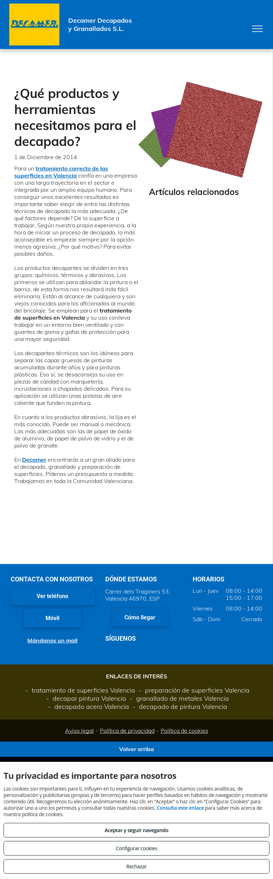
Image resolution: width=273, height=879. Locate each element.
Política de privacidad (127, 730)
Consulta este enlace (180, 807)
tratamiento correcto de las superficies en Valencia (61, 172)
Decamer (34, 459)
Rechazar (136, 866)
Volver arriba (136, 749)
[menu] (257, 29)
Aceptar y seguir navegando (136, 830)
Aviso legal (79, 730)
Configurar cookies (136, 848)
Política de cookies (184, 730)
